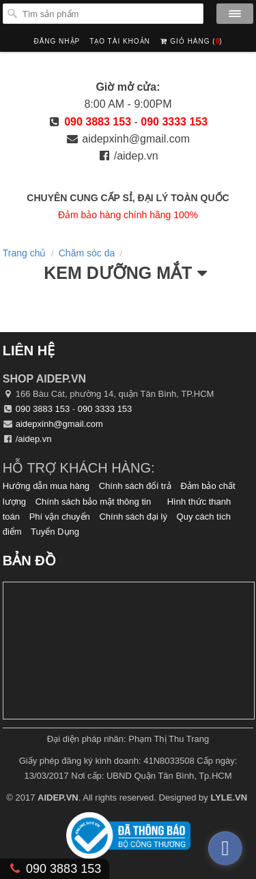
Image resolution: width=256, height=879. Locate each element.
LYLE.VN (228, 797)
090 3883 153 (97, 122)
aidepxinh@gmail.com (136, 139)
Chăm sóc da (87, 253)
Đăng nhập (56, 41)
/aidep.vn (136, 156)
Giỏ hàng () (191, 38)
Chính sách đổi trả (135, 486)
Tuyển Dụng (55, 531)
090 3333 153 (174, 122)
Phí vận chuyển (59, 516)
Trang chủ (24, 253)
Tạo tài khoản (119, 41)
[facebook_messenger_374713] (225, 848)
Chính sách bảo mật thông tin (93, 501)
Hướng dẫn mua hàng (46, 486)
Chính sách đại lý (133, 516)
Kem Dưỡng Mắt (118, 272)
